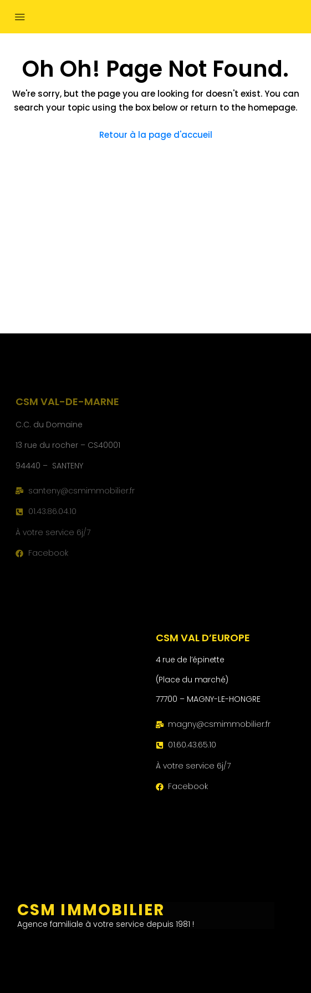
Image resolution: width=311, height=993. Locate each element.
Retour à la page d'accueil (155, 135)
